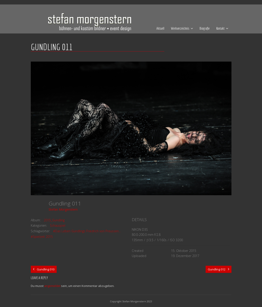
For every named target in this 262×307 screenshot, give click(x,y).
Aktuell (160, 28)
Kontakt (220, 28)
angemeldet (52, 286)
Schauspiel (57, 225)
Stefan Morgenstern (63, 209)
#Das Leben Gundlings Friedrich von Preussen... (87, 231)
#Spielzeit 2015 (42, 236)
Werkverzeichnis (180, 28)
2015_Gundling (54, 220)
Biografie (205, 28)
